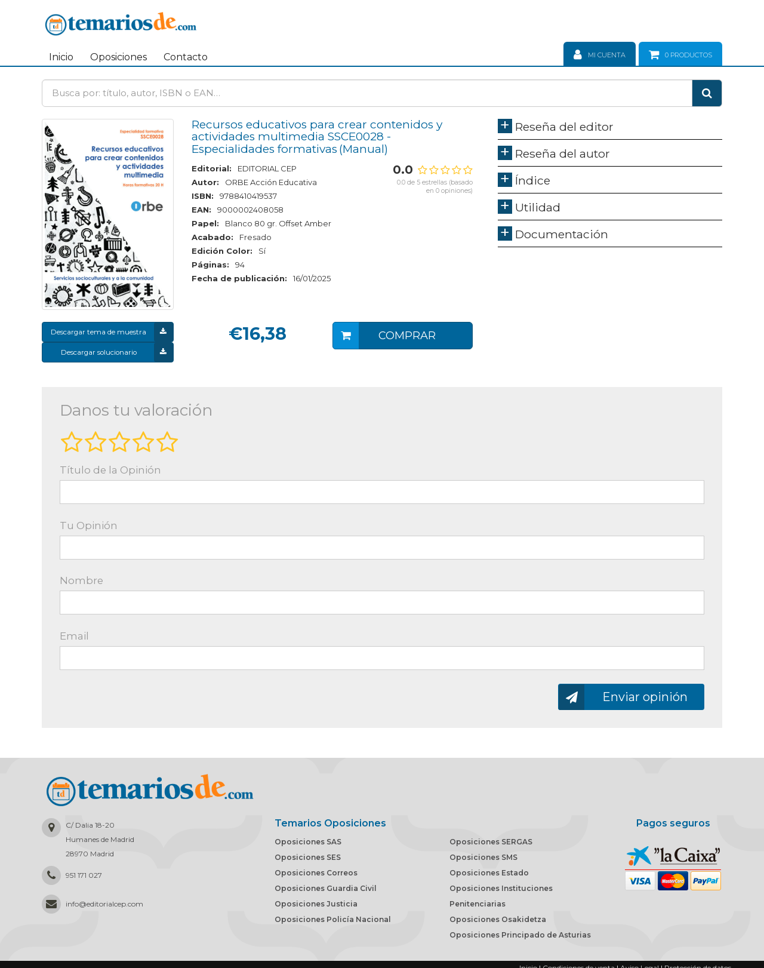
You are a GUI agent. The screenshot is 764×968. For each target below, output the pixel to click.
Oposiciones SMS (483, 850)
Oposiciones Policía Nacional (333, 912)
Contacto (186, 57)
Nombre (81, 574)
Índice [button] (532, 180)
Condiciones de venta (579, 961)
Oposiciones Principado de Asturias (520, 928)
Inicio (61, 57)
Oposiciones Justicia (316, 897)
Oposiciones (118, 57)
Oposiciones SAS (308, 835)
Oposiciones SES (308, 850)
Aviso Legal (639, 961)
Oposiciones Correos (316, 866)
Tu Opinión (89, 519)
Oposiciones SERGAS (490, 835)
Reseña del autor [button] (562, 153)
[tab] (610, 129)
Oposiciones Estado (489, 866)
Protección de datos (697, 961)
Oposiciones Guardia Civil (326, 881)
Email (74, 629)
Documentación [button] (561, 234)
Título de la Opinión (110, 463)
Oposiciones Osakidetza (497, 912)
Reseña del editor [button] (564, 126)
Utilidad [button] (537, 207)
